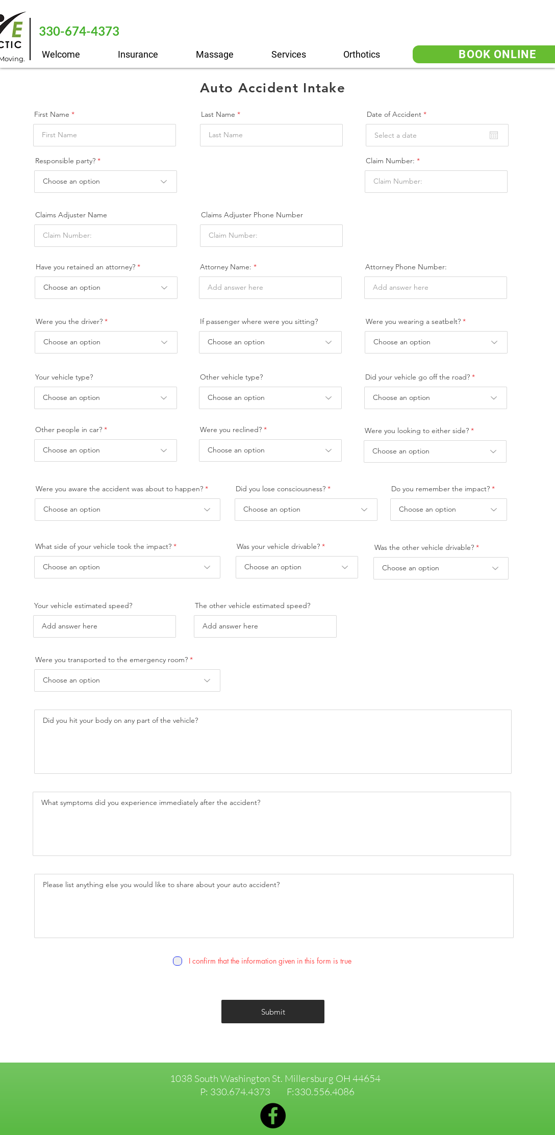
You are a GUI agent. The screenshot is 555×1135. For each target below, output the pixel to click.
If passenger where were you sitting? (259, 321)
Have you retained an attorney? (85, 266)
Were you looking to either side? (417, 430)
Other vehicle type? (231, 377)
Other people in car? (69, 429)
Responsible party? (65, 160)
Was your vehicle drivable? (278, 546)
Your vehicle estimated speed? (83, 605)
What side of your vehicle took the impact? (103, 546)
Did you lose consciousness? (280, 488)
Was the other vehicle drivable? (424, 547)
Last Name (218, 114)
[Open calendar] (494, 135)
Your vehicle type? (64, 377)
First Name (51, 114)
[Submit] (272, 1011)
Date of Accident (399, 114)
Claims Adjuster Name (71, 214)
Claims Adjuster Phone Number (252, 214)
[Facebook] (273, 1115)
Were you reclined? (231, 429)
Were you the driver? (69, 321)
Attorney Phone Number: (406, 266)
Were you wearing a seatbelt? (413, 321)
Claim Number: (390, 160)
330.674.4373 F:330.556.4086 (282, 1092)
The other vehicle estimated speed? (252, 605)
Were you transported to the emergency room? (111, 659)
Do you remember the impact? (440, 488)
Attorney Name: (225, 266)
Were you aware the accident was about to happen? (119, 488)
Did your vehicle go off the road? (417, 377)
